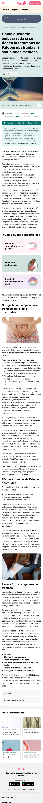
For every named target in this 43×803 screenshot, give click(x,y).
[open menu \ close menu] (3, 3)
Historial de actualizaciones (21, 700)
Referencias (8, 693)
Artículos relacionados (13, 713)
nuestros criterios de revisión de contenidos (20, 143)
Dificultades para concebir (28, 28)
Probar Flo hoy (35, 3)
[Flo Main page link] (21, 3)
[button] (21, 693)
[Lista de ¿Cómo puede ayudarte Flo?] (21, 264)
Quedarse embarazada (9, 28)
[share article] (39, 105)
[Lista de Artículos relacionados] (21, 738)
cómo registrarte (22, 19)
